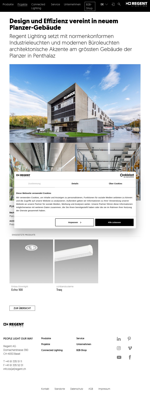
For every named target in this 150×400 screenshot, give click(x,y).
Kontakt (45, 388)
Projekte (45, 344)
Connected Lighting (52, 350)
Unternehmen (83, 344)
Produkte (46, 338)
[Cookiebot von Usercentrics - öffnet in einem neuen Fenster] (122, 176)
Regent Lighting (136, 4)
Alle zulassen (114, 222)
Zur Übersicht (22, 308)
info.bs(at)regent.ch (14, 369)
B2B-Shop (81, 350)
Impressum (104, 388)
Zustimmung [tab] (34, 183)
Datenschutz (76, 388)
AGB (90, 388)
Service (80, 338)
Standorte (60, 388)
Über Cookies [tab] (115, 183)
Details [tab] (75, 183)
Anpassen (74, 222)
